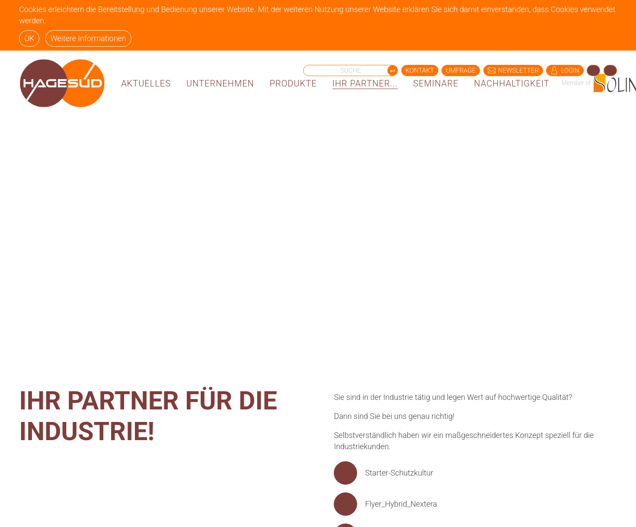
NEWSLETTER (513, 70)
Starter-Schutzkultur (399, 472)
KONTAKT (420, 70)
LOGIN (564, 70)
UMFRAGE (461, 70)
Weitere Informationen (88, 38)
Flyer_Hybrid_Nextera (401, 503)
